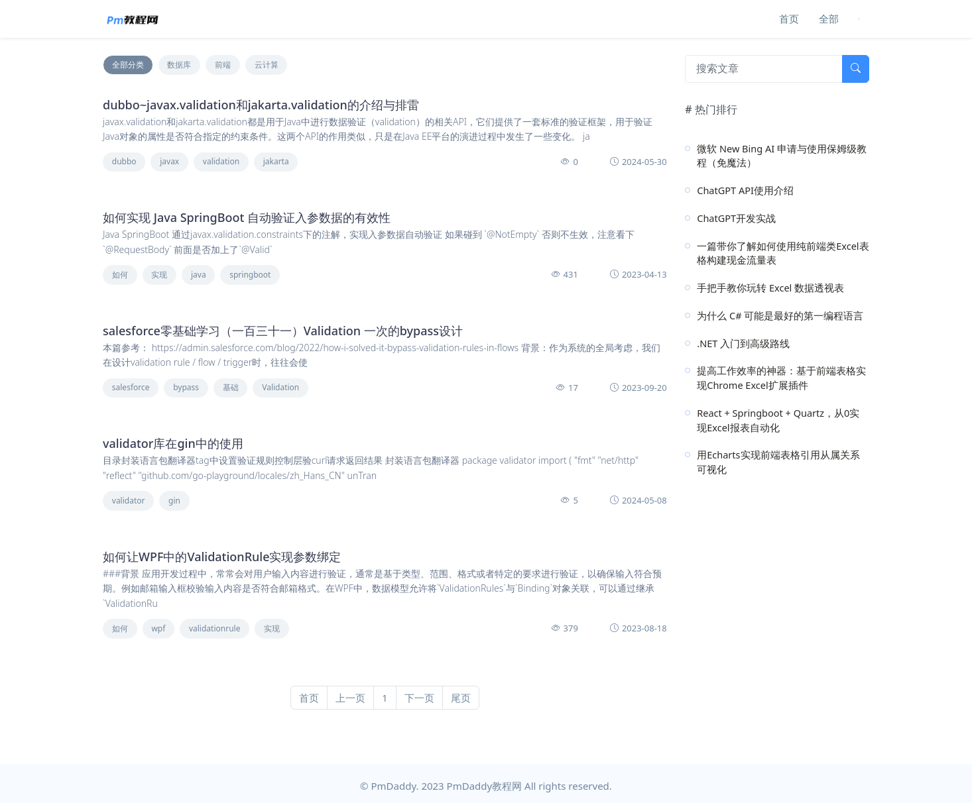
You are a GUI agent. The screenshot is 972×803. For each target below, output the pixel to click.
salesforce (131, 387)
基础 (231, 387)
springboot (250, 274)
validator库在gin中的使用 (173, 443)
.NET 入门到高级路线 (743, 343)
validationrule (214, 628)
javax (169, 161)
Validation (280, 387)
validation (221, 161)
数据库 (179, 64)
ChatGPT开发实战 (736, 218)
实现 (159, 274)
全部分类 (128, 64)
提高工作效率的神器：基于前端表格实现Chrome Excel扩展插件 (781, 378)
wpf (158, 628)
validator (128, 500)
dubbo (124, 161)
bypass (186, 387)
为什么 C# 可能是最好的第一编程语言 (780, 315)
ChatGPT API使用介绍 (745, 190)
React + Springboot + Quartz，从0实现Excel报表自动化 (778, 420)
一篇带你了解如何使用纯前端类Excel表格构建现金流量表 (783, 253)
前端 (223, 64)
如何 (120, 274)
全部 (829, 18)
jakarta (276, 161)
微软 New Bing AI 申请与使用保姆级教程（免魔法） (782, 156)
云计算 (266, 64)
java (198, 274)
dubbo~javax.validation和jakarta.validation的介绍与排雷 (261, 105)
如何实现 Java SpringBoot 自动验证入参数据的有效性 (247, 217)
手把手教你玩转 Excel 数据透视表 (770, 287)
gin (174, 500)
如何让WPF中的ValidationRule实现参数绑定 (222, 556)
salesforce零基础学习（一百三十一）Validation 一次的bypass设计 (283, 331)
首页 (789, 18)
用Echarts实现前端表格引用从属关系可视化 (778, 462)
